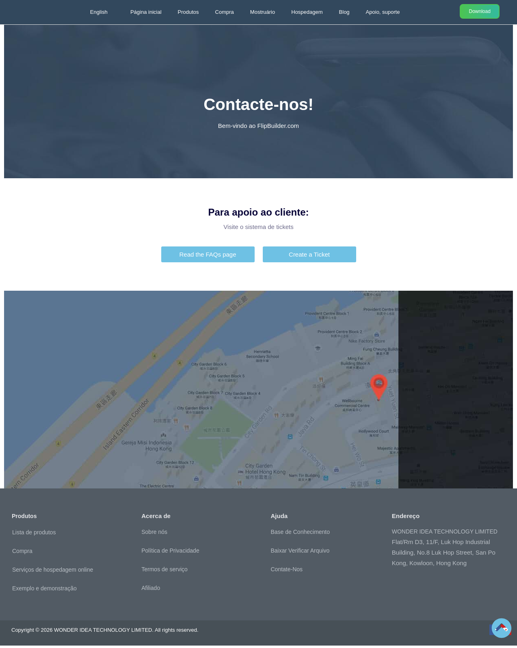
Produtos (188, 12)
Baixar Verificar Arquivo (300, 553)
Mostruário (262, 12)
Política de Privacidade (170, 553)
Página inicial (146, 12)
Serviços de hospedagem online (52, 572)
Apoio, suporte (383, 12)
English (99, 12)
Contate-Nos (287, 571)
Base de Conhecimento (300, 534)
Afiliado (150, 590)
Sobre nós (154, 534)
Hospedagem (306, 12)
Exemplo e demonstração (44, 591)
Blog (344, 12)
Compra (224, 12)
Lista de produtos (34, 534)
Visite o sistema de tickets (258, 229)
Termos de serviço (164, 571)
